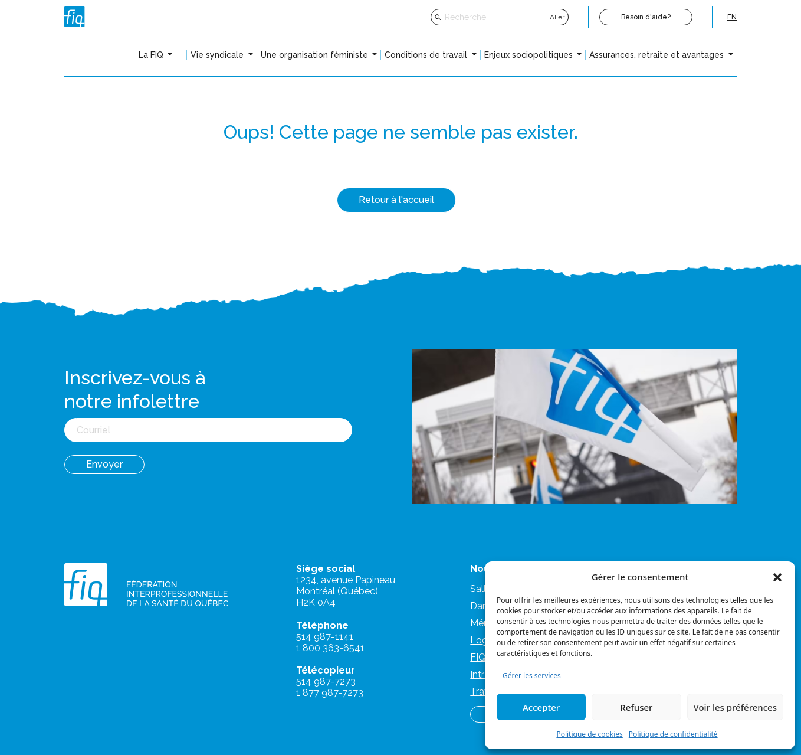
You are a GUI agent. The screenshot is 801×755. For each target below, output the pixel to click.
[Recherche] (496, 17)
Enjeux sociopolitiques (529, 55)
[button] (777, 577)
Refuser (636, 707)
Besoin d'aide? (646, 17)
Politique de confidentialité (673, 734)
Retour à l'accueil (396, 199)
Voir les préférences (735, 707)
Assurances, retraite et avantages (657, 55)
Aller (557, 17)
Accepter (541, 707)
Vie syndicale (218, 55)
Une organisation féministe (315, 55)
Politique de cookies (589, 734)
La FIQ (152, 55)
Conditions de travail (427, 55)
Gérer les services (532, 676)
